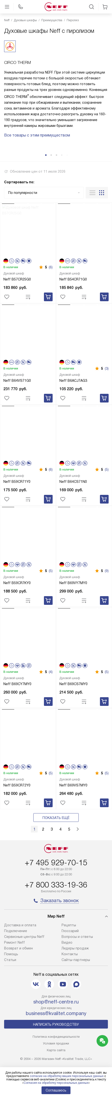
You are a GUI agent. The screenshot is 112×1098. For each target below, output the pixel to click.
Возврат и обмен (18, 948)
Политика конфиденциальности (56, 1036)
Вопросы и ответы (77, 937)
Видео (67, 942)
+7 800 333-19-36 (56, 885)
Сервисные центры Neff (24, 937)
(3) (107, 368)
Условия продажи (56, 1043)
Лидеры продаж (75, 948)
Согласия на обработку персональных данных (56, 1082)
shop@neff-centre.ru (56, 1001)
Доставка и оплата (20, 925)
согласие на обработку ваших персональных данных (67, 1076)
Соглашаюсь (56, 1090)
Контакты (70, 954)
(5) (107, 469)
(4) (51, 672)
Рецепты (69, 925)
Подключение (15, 931)
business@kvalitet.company (56, 1013)
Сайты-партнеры (76, 960)
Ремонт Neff (14, 942)
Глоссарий (70, 931)
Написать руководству (56, 1024)
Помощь (11, 954)
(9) (107, 571)
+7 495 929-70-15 (56, 862)
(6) (51, 267)
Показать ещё (56, 818)
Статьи (10, 960)
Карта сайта (56, 1050)
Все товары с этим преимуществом (37, 135)
